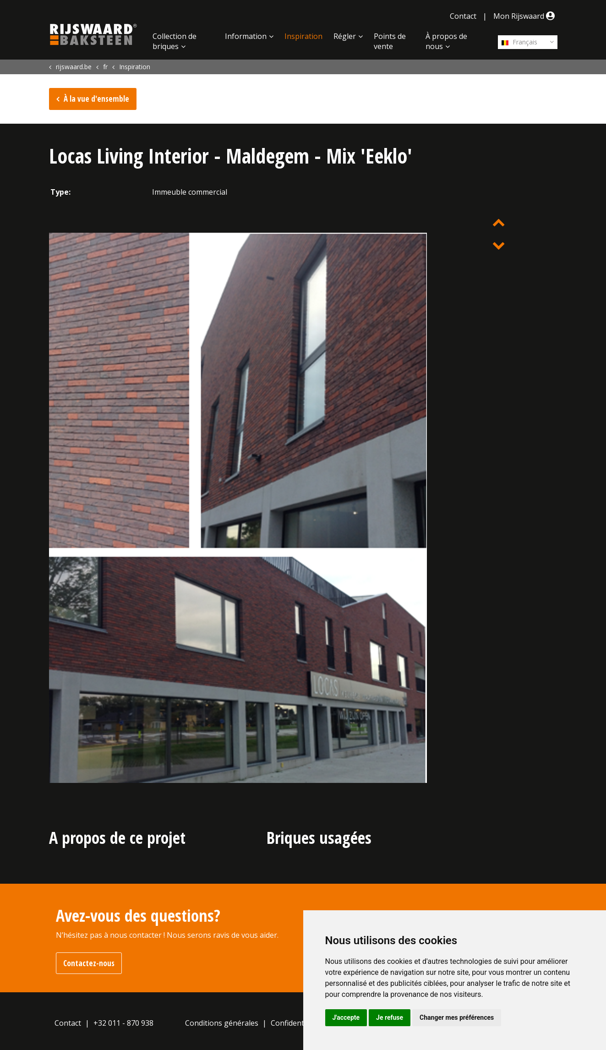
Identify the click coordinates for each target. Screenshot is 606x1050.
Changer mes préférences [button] (457, 1017)
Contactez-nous (89, 963)
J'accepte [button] (346, 1017)
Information (246, 36)
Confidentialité (296, 1023)
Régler (344, 36)
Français (519, 42)
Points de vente (390, 41)
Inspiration (303, 36)
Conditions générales (221, 1023)
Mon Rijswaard (525, 16)
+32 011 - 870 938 (123, 1023)
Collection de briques (175, 41)
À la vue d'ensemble (96, 98)
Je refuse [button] (389, 1017)
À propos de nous (446, 41)
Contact (463, 16)
